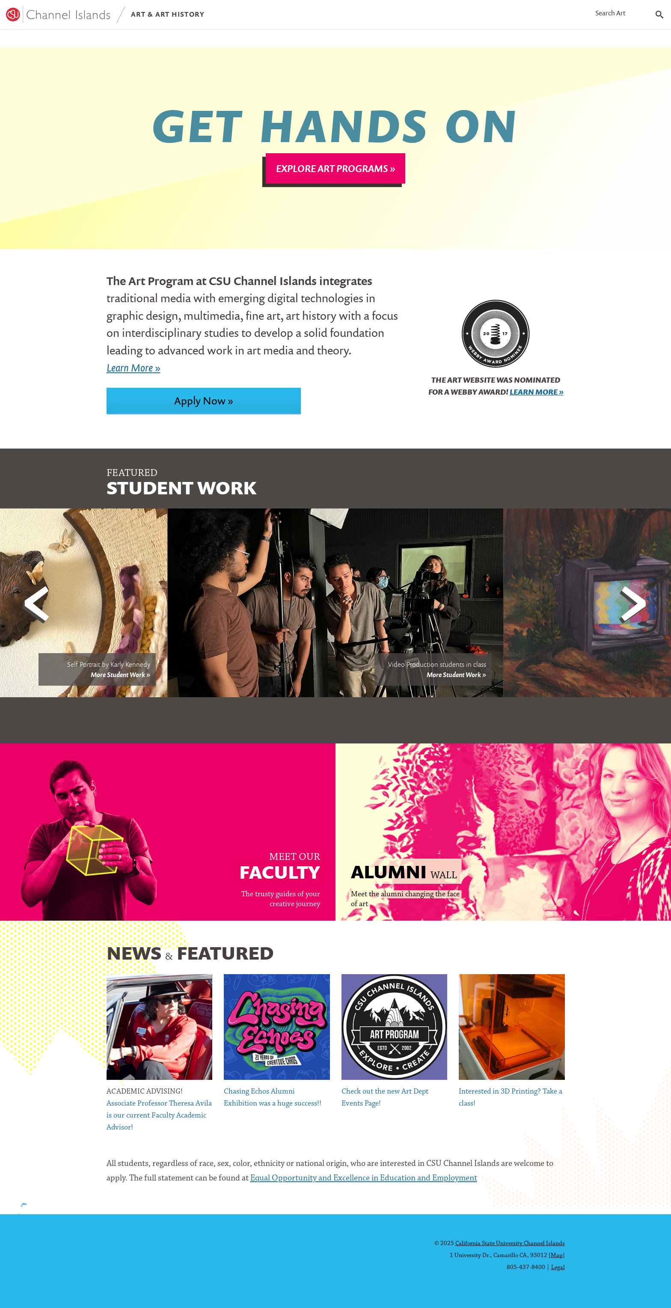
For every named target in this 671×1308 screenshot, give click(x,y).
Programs (30, 41)
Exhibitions (171, 41)
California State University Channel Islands (510, 1243)
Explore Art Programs (332, 174)
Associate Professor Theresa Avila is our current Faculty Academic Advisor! (159, 1121)
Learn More (534, 397)
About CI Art (239, 41)
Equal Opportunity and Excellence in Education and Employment (363, 1184)
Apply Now (200, 405)
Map (557, 1255)
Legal (558, 1267)
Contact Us (305, 41)
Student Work (99, 41)
